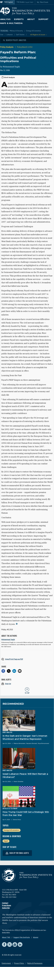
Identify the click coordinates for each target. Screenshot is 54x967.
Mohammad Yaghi (11, 66)
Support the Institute (21, 937)
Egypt (6, 841)
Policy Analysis (7, 47)
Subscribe (6, 908)
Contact (5, 903)
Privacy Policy (19, 963)
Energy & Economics (33, 31)
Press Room (6, 905)
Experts (19, 19)
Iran (2, 35)
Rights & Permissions (34, 963)
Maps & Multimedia (11, 23)
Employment (6, 963)
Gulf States (20, 35)
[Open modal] (14, 40)
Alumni (35, 937)
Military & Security (16, 31)
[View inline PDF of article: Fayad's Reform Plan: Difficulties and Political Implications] (27, 659)
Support (43, 19)
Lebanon (10, 35)
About (31, 19)
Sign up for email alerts (17, 853)
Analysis (5, 19)
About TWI (6, 937)
